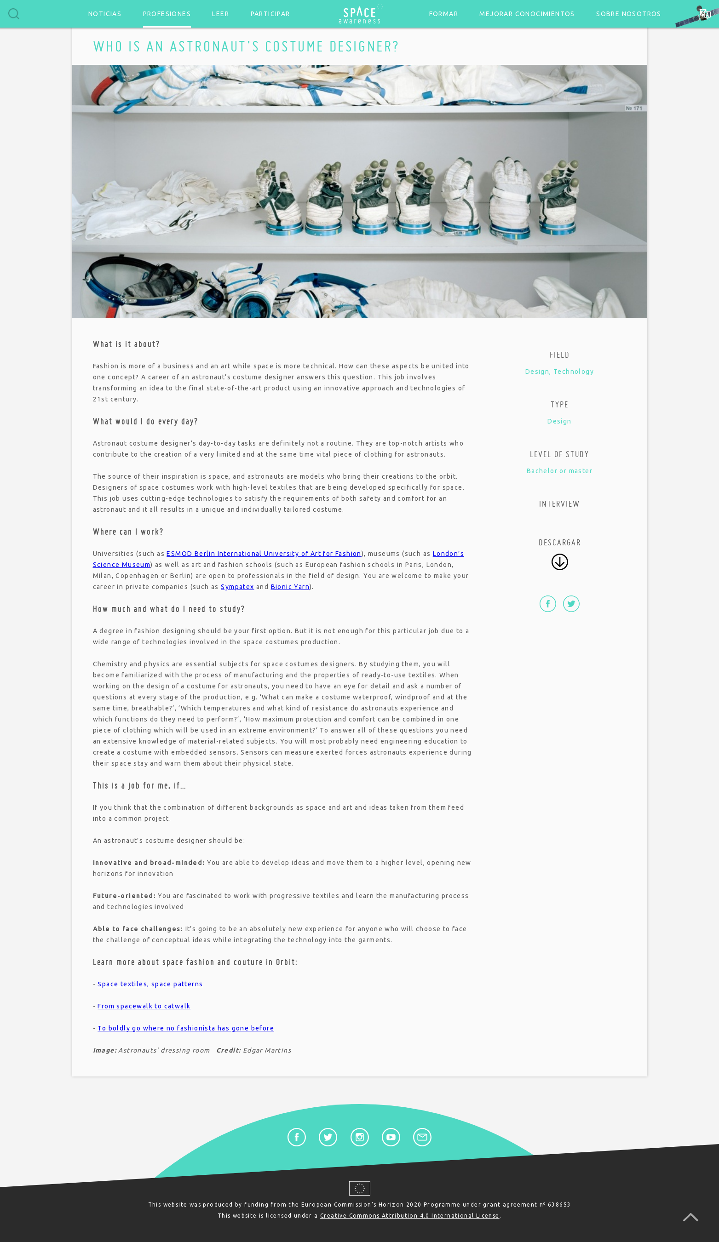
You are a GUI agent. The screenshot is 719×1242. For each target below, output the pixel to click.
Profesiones (167, 13)
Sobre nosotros (628, 13)
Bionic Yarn (290, 586)
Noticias (104, 13)
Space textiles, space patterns (150, 984)
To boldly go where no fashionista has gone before (186, 1028)
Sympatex (237, 586)
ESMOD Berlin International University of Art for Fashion (264, 553)
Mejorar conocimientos (527, 13)
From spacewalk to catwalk (144, 1006)
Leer (220, 13)
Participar (270, 13)
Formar (443, 13)
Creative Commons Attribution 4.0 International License (410, 1216)
